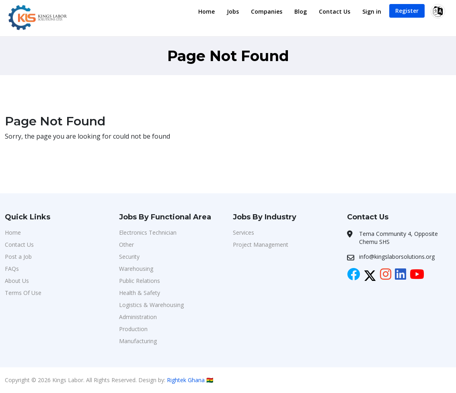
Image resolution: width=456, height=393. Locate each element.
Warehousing (136, 268)
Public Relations (139, 281)
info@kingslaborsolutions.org (397, 256)
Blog (300, 11)
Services (243, 232)
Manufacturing (138, 341)
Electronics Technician (148, 232)
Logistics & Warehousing (151, 305)
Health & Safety (139, 293)
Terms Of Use (23, 293)
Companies (266, 11)
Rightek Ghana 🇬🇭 (190, 380)
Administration (138, 317)
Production (133, 329)
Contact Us (334, 11)
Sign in (371, 11)
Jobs (233, 11)
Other (126, 244)
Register (407, 10)
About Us (17, 281)
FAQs (12, 268)
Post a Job (18, 256)
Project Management (260, 244)
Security (129, 256)
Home (206, 11)
